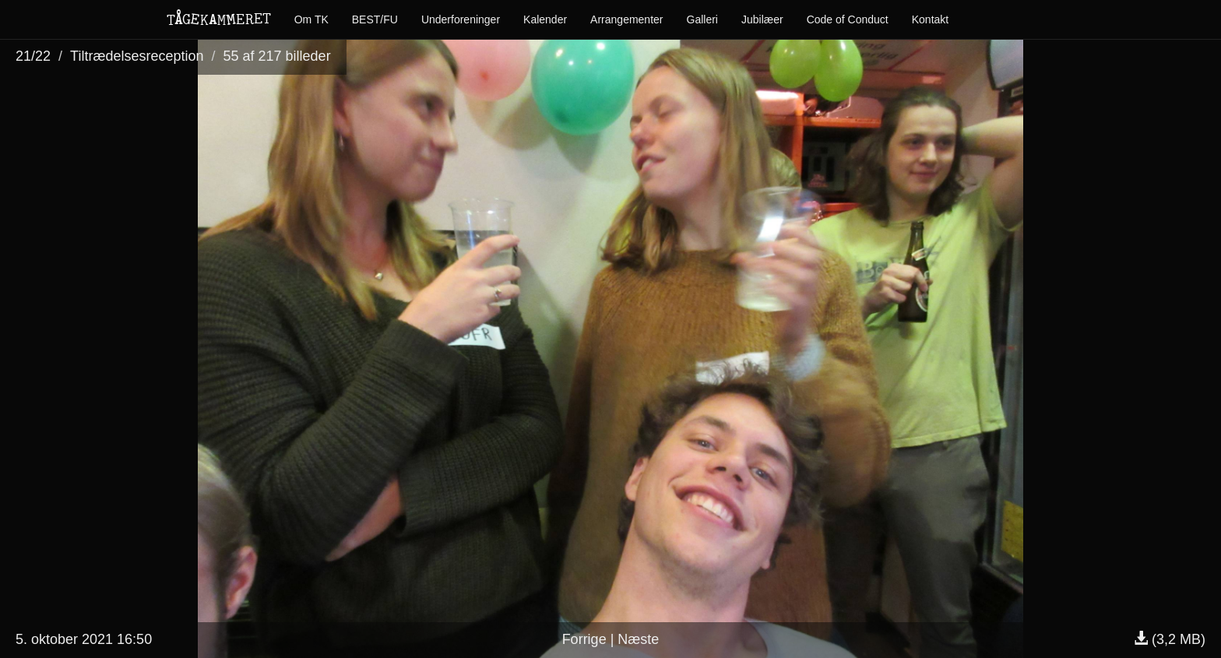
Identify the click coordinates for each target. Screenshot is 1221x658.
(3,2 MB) (1169, 639)
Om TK (311, 19)
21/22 (33, 56)
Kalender (545, 19)
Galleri (702, 19)
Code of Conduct (847, 19)
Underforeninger (460, 19)
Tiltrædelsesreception (136, 56)
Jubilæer (762, 19)
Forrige (584, 639)
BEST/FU (375, 19)
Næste (638, 639)
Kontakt (930, 19)
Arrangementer (626, 19)
